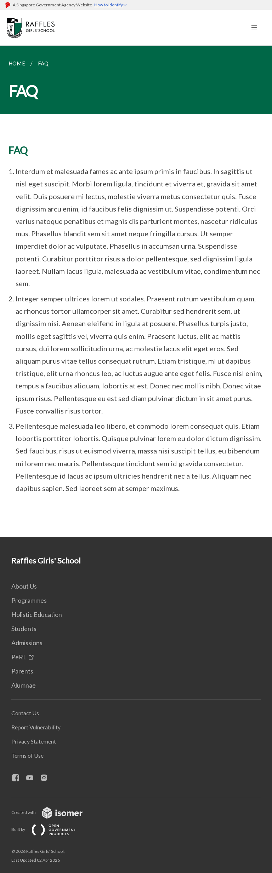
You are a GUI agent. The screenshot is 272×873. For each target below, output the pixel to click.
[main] (136, 291)
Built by (49, 829)
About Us (24, 586)
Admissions (26, 643)
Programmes (29, 600)
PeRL (19, 657)
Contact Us (25, 713)
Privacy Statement (33, 741)
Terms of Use (27, 755)
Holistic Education (36, 614)
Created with (52, 812)
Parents (22, 671)
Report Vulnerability (36, 727)
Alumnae (23, 685)
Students (23, 628)
